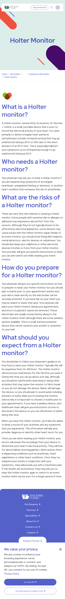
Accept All (29, 582)
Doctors (31, 510)
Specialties (31, 515)
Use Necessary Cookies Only (29, 591)
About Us (31, 521)
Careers (31, 532)
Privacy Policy (11, 573)
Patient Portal (31, 540)
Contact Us (31, 526)
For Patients (31, 504)
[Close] (60, 549)
